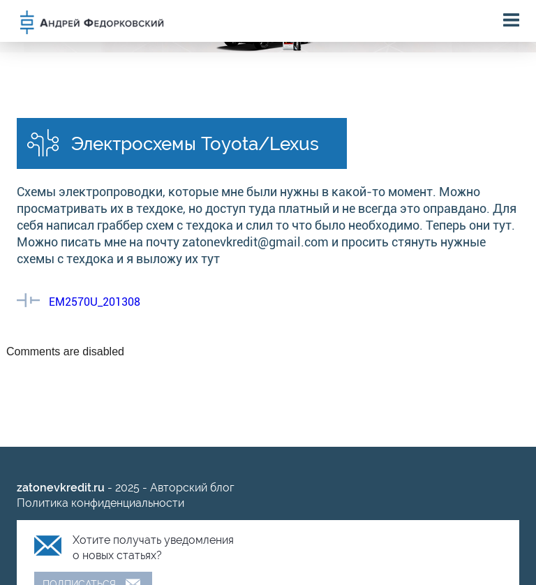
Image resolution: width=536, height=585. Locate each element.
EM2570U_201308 (94, 302)
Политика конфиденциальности (100, 503)
